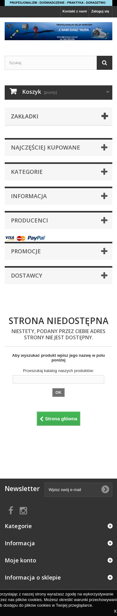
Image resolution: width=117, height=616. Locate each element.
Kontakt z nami (74, 11)
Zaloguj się (100, 11)
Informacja (29, 196)
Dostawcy (26, 275)
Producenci (29, 220)
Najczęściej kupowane (45, 147)
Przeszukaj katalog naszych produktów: (58, 370)
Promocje (26, 251)
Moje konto (20, 560)
